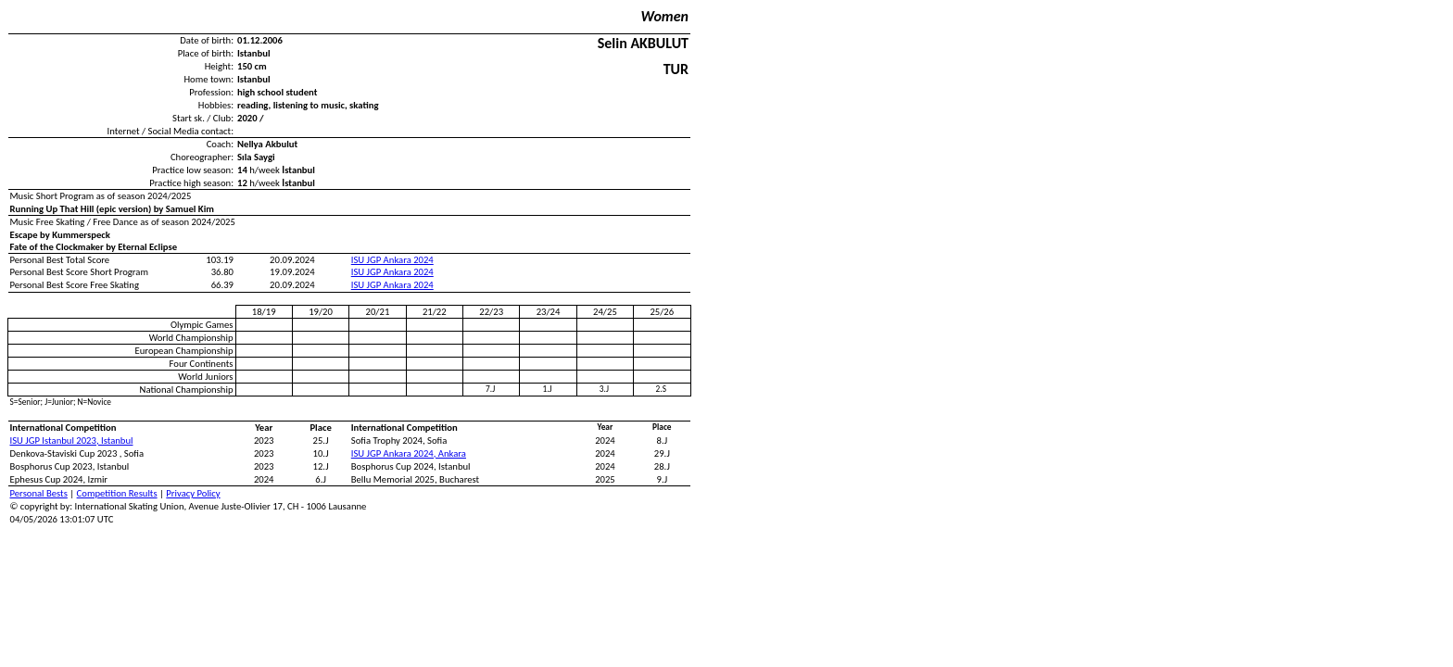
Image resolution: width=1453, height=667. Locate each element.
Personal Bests (39, 493)
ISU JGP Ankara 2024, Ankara (408, 453)
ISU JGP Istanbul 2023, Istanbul (71, 440)
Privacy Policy (193, 493)
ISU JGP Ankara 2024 (392, 260)
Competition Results (117, 493)
